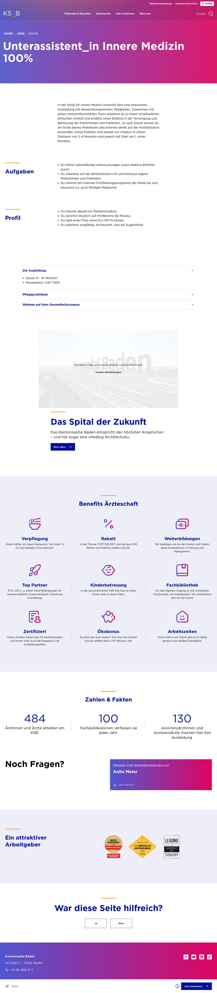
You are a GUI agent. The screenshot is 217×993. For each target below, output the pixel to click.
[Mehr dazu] (63, 447)
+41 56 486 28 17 (126, 785)
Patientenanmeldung (160, 3)
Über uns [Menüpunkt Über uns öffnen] (145, 13)
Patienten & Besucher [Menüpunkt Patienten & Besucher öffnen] (77, 13)
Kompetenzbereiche (186, 3)
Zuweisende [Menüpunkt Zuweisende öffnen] (103, 13)
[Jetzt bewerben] (196, 986)
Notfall (207, 3)
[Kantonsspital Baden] (20, 956)
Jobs (21, 33)
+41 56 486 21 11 (21, 970)
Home (8, 33)
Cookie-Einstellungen (108, 372)
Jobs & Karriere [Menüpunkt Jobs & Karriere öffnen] (125, 13)
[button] (96, 923)
